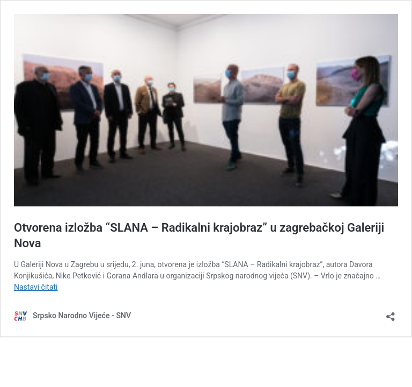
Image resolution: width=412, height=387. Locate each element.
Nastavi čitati (36, 287)
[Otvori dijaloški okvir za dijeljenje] (390, 313)
